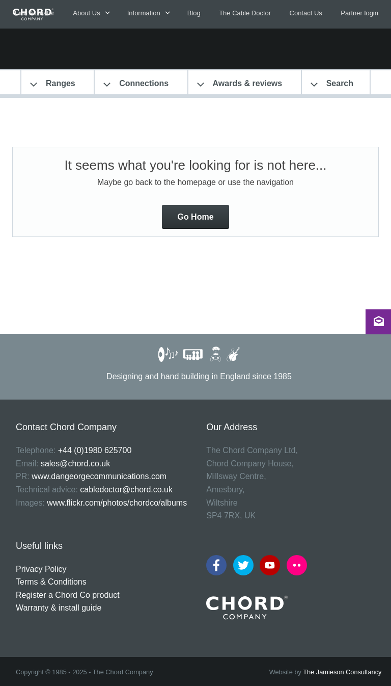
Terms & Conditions (51, 581)
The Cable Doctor (245, 13)
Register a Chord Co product (68, 595)
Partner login (359, 13)
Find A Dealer (34, 13)
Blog (194, 13)
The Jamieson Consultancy (342, 672)
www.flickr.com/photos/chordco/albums (117, 502)
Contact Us (306, 13)
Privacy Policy (41, 569)
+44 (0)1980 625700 (95, 450)
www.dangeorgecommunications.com (99, 476)
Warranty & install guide (58, 607)
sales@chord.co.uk (75, 463)
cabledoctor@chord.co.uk (126, 489)
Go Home (195, 217)
